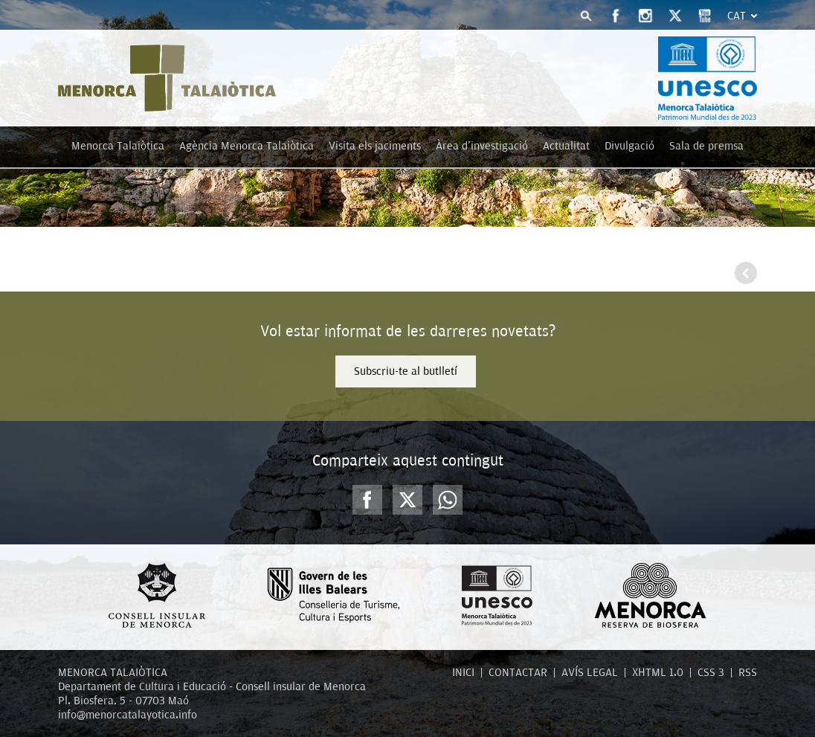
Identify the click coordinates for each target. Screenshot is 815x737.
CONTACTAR (518, 672)
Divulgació (629, 146)
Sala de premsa (706, 146)
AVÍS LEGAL (589, 672)
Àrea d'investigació (482, 146)
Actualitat (566, 146)
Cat (736, 16)
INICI (463, 672)
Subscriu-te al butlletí (405, 371)
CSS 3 (711, 672)
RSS (747, 672)
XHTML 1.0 (657, 672)
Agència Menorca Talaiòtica (246, 146)
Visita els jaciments (375, 146)
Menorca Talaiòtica (117, 146)
